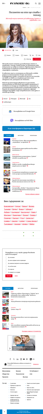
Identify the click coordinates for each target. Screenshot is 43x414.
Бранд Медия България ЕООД (32, 392)
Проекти (5, 377)
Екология (14, 170)
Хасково (17, 224)
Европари (14, 138)
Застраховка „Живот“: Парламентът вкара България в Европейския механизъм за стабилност (25, 189)
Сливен (7, 221)
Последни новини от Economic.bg (31, 331)
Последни (8, 135)
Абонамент (13, 387)
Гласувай (9, 275)
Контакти (12, 390)
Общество (5, 374)
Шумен (25, 224)
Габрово (28, 209)
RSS (32, 359)
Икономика (6, 371)
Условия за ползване (32, 395)
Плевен (33, 215)
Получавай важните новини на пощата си (19, 363)
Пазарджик (16, 215)
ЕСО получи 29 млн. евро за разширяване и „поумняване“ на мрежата (24, 141)
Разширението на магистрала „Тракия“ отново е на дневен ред (24, 157)
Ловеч (33, 212)
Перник (25, 215)
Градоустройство (15, 162)
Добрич (7, 212)
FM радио (14, 98)
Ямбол (31, 224)
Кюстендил (25, 212)
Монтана (7, 215)
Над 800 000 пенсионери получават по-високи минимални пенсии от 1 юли (24, 180)
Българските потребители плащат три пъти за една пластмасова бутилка (24, 173)
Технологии (20, 374)
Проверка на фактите (15, 385)
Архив (16, 275)
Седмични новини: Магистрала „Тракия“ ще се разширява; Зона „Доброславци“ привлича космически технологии (25, 295)
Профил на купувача (15, 397)
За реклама (13, 383)
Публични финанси (16, 178)
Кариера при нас (14, 395)
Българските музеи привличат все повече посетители (24, 149)
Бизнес (18, 371)
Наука (12, 299)
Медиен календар (14, 403)
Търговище (8, 224)
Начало (24, 7)
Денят (12, 291)
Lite (28, 7)
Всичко (25, 377)
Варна (24, 206)
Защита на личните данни (33, 383)
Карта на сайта (30, 387)
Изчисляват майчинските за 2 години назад (23, 348)
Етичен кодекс (13, 392)
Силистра (29, 218)
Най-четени (20, 135)
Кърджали (15, 212)
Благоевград (9, 206)
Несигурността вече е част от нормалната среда (24, 318)
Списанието (13, 307)
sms (29, 98)
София (22, 221)
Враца (21, 209)
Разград (15, 218)
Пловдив (7, 218)
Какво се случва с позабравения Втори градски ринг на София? (23, 165)
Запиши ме (36, 364)
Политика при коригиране (33, 390)
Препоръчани (33, 135)
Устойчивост (34, 371)
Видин (14, 209)
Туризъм (14, 146)
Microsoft (22, 98)
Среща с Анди (16, 309)
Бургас (17, 206)
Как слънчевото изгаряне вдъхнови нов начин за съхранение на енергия (25, 326)
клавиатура (7, 102)
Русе (22, 218)
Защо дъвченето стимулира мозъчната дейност (25, 301)
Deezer (5, 98)
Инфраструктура (15, 154)
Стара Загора (31, 221)
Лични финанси (20, 345)
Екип (28, 385)
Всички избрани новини (32, 194)
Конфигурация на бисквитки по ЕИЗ (14, 400)
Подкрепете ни (30, 397)
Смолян (14, 221)
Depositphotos (27, 412)
